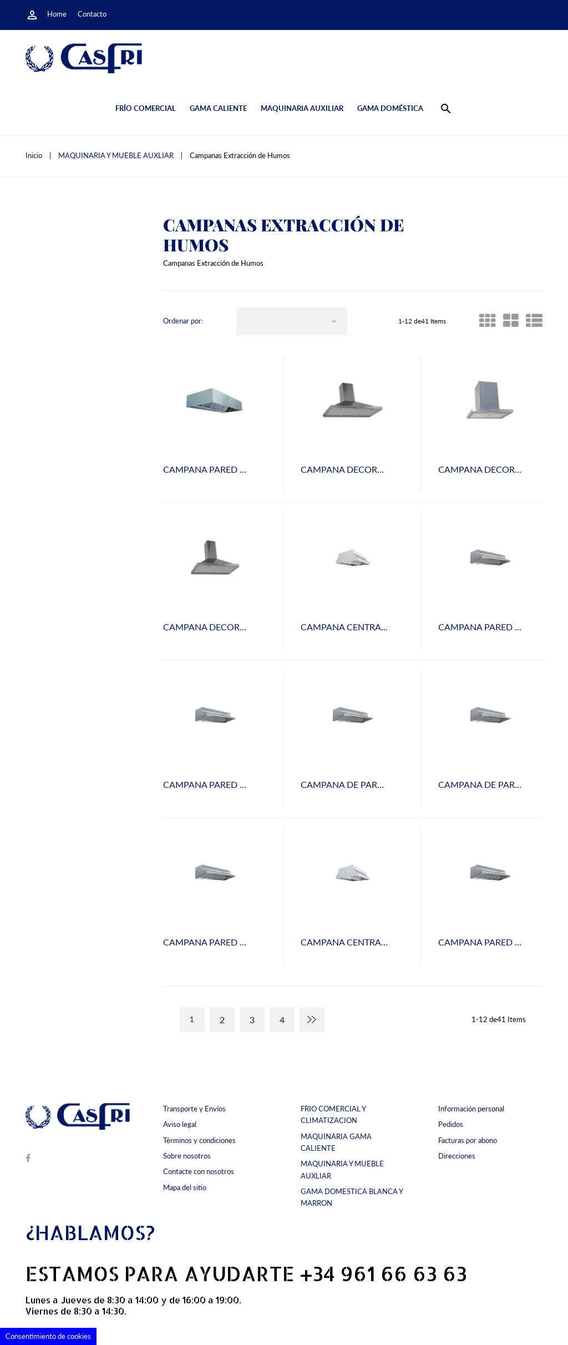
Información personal (471, 1108)
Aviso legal (179, 1124)
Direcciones (456, 1155)
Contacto (92, 13)
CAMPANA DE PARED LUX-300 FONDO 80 (387, 784)
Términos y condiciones (199, 1140)
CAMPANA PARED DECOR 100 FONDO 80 (248, 469)
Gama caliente (218, 108)
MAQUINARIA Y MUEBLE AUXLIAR (342, 1169)
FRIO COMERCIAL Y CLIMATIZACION (333, 1114)
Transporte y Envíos (194, 1108)
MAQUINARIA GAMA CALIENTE (336, 1142)
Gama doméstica (390, 108)
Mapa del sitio (184, 1187)
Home (57, 13)
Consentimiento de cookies (48, 1336)
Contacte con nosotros (198, 1171)
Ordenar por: (183, 321)
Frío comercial (145, 108)
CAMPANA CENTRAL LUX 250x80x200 (378, 942)
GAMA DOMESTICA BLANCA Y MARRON (352, 1197)
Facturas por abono (467, 1140)
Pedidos (450, 1124)
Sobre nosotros (187, 1155)
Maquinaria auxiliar (302, 108)
